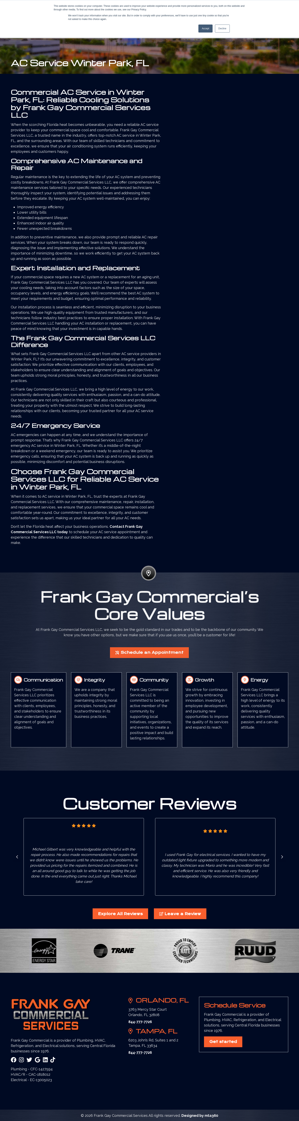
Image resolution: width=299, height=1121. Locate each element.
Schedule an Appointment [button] (149, 671)
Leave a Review (180, 914)
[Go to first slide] (282, 856)
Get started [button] (223, 1041)
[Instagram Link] (21, 1060)
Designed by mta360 (199, 1115)
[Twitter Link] (29, 1060)
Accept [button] (205, 28)
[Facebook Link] (13, 1060)
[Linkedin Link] (45, 1060)
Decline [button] (222, 28)
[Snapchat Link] (52, 1060)
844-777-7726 (140, 1022)
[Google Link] (37, 1060)
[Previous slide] (17, 856)
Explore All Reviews (120, 914)
